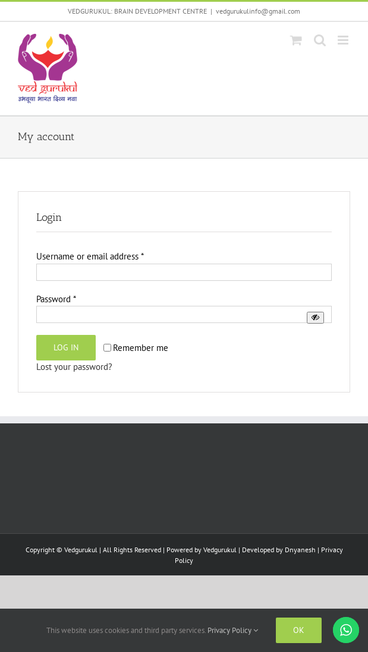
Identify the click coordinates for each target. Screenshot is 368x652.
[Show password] (315, 317)
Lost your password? (74, 366)
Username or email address (90, 256)
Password (56, 299)
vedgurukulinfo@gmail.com (258, 11)
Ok (298, 630)
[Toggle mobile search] (320, 40)
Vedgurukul (220, 549)
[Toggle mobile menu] (344, 40)
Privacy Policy (232, 630)
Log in (66, 347)
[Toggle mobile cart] (296, 40)
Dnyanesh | (303, 549)
